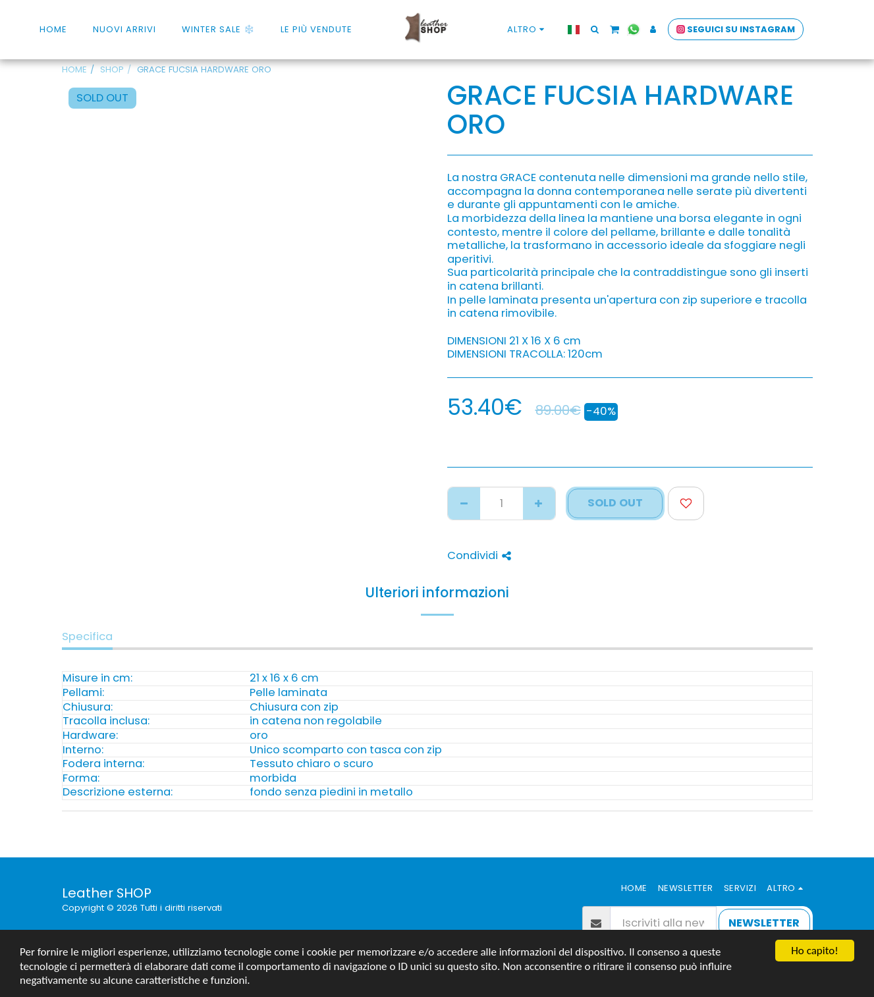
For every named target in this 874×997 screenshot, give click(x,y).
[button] (594, 29)
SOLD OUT (615, 502)
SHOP (112, 69)
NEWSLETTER (764, 922)
